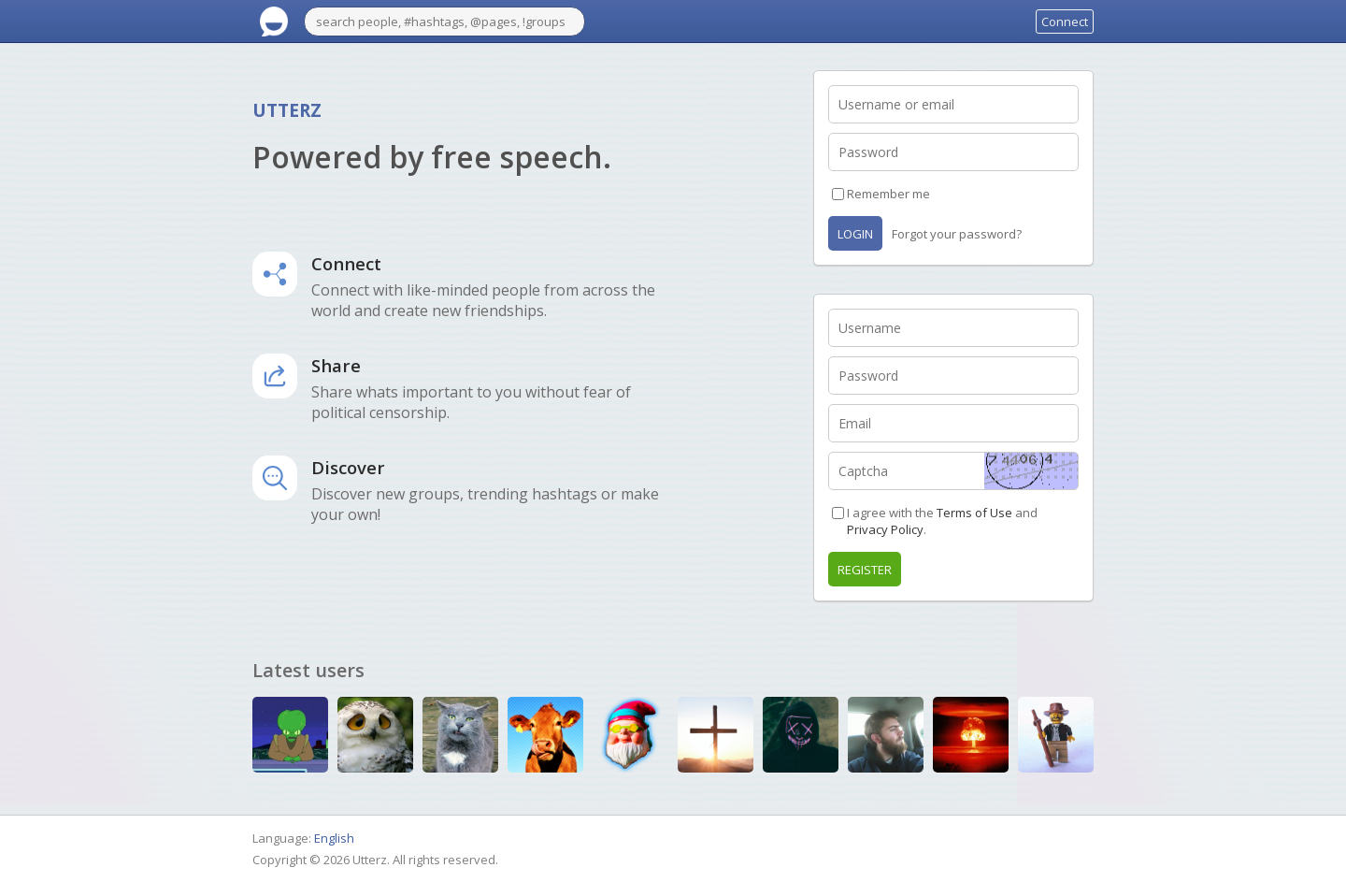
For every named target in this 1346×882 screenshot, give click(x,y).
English (334, 838)
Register (865, 569)
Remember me (888, 193)
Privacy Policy (885, 529)
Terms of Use (974, 512)
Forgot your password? (957, 233)
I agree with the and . (942, 521)
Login (855, 233)
